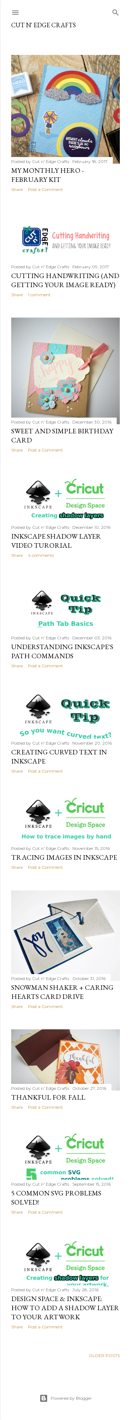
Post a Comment (45, 189)
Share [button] (17, 189)
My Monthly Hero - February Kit (47, 175)
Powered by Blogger (65, 1398)
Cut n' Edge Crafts (43, 25)
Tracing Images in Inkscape (64, 857)
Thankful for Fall (48, 1097)
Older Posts (104, 1355)
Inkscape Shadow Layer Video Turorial (56, 541)
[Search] (115, 11)
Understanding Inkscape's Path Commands (62, 651)
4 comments (41, 555)
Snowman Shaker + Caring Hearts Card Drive (62, 992)
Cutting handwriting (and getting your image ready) (65, 280)
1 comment (39, 294)
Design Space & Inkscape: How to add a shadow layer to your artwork (65, 1307)
